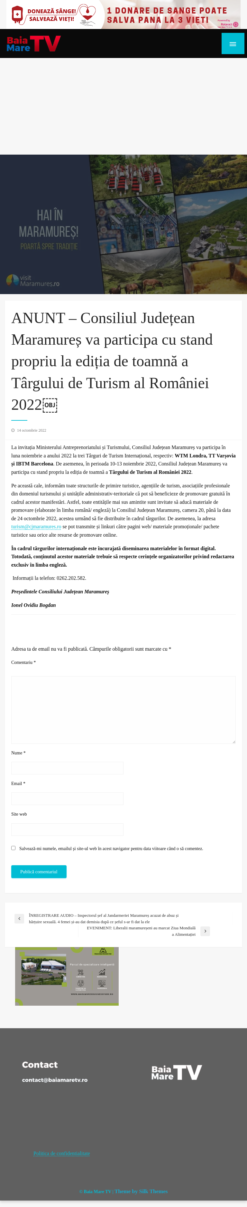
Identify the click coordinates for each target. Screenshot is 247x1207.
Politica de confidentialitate (61, 1153)
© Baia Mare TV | (96, 1191)
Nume (18, 753)
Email (18, 783)
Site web (19, 814)
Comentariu (23, 662)
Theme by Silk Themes (141, 1191)
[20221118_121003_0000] (123, 14)
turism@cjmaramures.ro (36, 526)
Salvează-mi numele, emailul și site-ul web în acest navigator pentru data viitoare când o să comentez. (111, 848)
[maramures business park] (67, 976)
